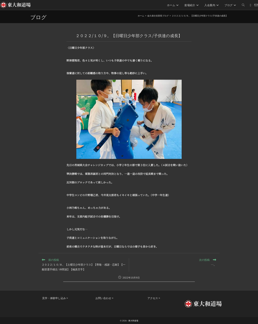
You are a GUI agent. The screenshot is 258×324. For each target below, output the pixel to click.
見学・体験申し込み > (55, 298)
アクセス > (153, 298)
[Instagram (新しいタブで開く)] (250, 5)
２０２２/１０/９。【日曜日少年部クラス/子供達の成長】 (200, 15)
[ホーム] (141, 15)
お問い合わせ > (104, 298)
